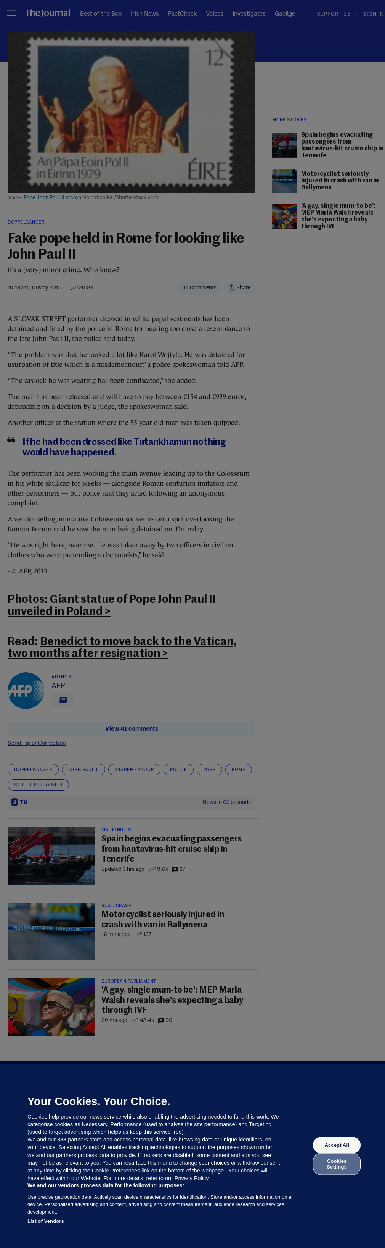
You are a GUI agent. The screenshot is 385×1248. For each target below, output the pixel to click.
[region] (192, 1156)
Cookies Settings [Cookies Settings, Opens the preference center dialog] (337, 1164)
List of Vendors (45, 1221)
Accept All (336, 1145)
